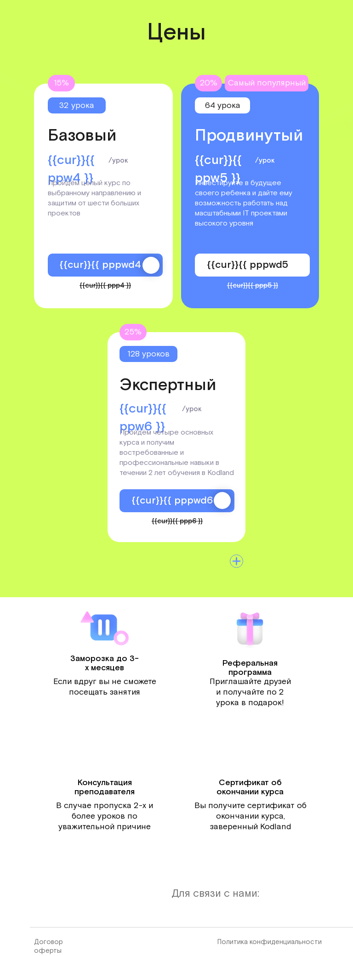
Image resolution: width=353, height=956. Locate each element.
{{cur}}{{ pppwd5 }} (252, 265)
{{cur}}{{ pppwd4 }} (105, 265)
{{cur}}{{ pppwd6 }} (177, 500)
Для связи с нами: (215, 893)
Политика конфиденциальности (269, 942)
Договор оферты (48, 946)
